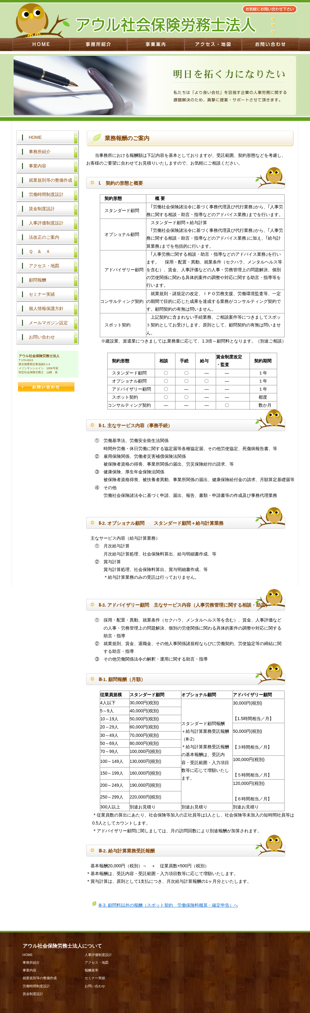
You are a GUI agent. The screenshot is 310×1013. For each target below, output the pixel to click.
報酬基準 (91, 970)
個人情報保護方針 (46, 308)
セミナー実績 (42, 294)
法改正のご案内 (44, 237)
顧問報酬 (37, 279)
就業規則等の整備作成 (50, 180)
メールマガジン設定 (48, 322)
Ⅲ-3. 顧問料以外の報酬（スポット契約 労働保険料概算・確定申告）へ (168, 905)
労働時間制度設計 (46, 194)
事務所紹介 (40, 151)
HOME (35, 137)
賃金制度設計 (42, 208)
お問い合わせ (42, 336)
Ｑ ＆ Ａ (39, 251)
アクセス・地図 (44, 265)
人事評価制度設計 (46, 222)
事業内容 (37, 165)
